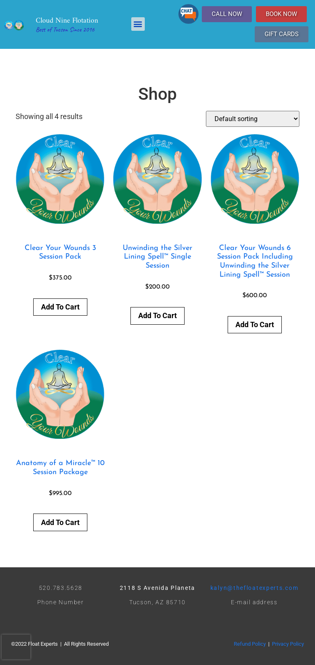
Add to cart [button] (60, 307)
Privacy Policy (288, 644)
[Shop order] (252, 119)
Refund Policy (250, 644)
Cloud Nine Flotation (67, 20)
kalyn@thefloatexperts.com (254, 588)
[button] (138, 24)
